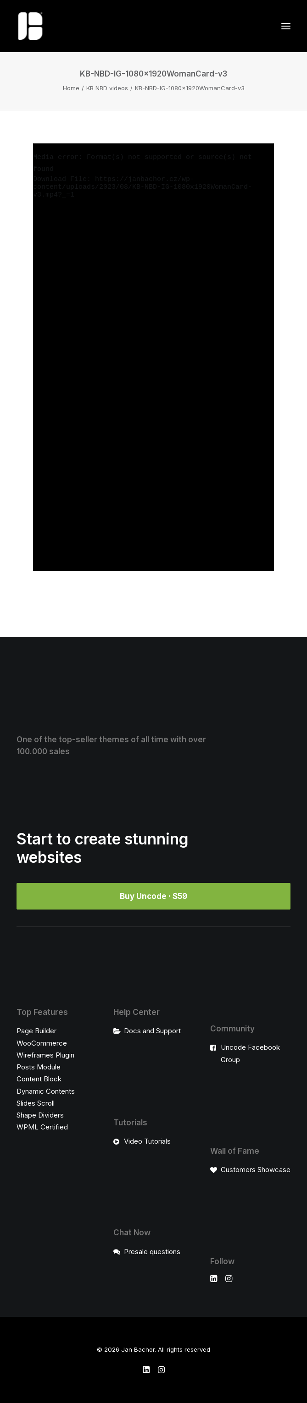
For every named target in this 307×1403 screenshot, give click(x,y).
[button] (286, 26)
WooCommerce (42, 1043)
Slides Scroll (36, 1103)
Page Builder (36, 1030)
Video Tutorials (147, 1141)
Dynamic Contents (46, 1091)
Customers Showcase (255, 1169)
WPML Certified (42, 1127)
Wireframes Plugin (45, 1055)
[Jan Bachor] (30, 26)
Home (71, 88)
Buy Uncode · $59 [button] (153, 896)
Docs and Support (152, 1030)
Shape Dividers (40, 1115)
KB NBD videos (107, 88)
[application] (153, 357)
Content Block (39, 1078)
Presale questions (152, 1251)
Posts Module (39, 1067)
